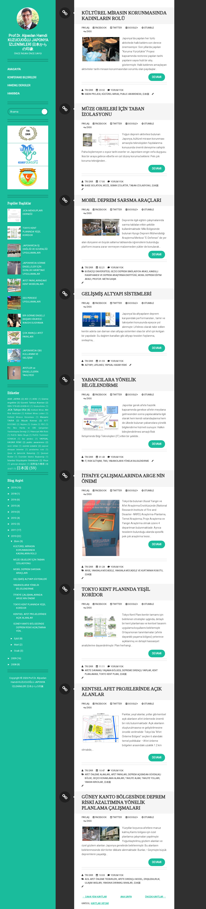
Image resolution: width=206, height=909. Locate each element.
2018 (14, 493)
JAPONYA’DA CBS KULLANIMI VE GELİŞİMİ (32, 354)
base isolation (93, 185)
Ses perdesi (27, 439)
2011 (14, 530)
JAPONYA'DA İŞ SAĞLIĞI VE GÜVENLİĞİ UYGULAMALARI (35, 249)
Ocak (17, 650)
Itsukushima (39, 406)
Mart (16, 644)
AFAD (34, 399)
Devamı (156, 77)
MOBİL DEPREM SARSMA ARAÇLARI (121, 200)
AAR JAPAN (13, 399)
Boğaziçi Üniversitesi (97, 271)
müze (106, 185)
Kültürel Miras (110, 94)
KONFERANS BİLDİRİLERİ (21, 77)
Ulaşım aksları (93, 883)
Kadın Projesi (92, 94)
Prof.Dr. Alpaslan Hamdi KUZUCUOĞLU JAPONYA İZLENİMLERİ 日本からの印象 (28, 42)
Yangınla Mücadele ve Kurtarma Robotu (139, 570)
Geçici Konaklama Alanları (108, 778)
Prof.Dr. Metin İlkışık (20, 435)
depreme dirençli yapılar (136, 670)
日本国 (22, 468)
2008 (14, 664)
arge (87, 570)
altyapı (89, 365)
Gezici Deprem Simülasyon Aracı (129, 271)
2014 (14, 511)
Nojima (23, 424)
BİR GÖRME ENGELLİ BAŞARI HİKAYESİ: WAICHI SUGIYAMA (34, 319)
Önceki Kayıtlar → (155, 896)
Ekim (17, 541)
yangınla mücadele (103, 570)
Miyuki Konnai (29, 420)
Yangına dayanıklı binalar (118, 883)
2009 (14, 658)
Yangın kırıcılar (94, 782)
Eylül (16, 638)
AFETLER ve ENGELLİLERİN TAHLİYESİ (30, 372)
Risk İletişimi (95, 461)
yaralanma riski (36, 449)
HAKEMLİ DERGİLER (18, 85)
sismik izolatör (29, 446)
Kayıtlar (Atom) (100, 903)
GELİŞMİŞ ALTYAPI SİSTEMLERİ (30, 579)
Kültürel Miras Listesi (35, 413)
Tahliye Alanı (133, 778)
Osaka (34, 424)
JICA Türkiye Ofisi (16, 409)
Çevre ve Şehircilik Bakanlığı (21, 453)
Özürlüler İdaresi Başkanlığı (31, 457)
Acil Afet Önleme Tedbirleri (101, 879)
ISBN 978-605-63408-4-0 (18, 406)
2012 (14, 523)
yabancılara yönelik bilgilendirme (129, 461)
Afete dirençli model (130, 879)
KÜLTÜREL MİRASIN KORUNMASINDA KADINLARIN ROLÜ (25, 550)
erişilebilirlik (151, 879)
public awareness (35, 442)
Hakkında (13, 93)
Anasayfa (14, 69)
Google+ (132, 27)
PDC (43, 424)
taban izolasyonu (140, 185)
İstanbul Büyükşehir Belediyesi (22, 460)
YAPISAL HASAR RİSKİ (116, 365)
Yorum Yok (117, 90)
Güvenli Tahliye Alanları (33, 402)
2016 (14, 499)
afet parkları (119, 774)
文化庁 (10, 468)
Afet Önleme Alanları (97, 774)
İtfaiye (45, 460)
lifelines (99, 365)
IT (85, 461)
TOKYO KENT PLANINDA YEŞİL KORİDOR (32, 232)
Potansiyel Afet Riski (39, 431)
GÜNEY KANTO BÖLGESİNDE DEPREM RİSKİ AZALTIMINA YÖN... (29, 627)
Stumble (148, 27)
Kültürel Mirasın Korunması (20, 417)
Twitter (116, 27)
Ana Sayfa (126, 896)
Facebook (99, 27)
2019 (14, 487)
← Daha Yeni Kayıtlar (95, 896)
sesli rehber (12, 446)
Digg (87, 31)
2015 (14, 505)
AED (26, 399)
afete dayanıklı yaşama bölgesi (103, 670)
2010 (14, 536)
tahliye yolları (150, 778)
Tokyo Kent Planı (109, 674)
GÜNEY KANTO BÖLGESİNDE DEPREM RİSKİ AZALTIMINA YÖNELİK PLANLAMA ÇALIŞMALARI (123, 802)
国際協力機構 (37, 464)
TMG (105, 461)
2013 (14, 518)
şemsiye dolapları (18, 464)
